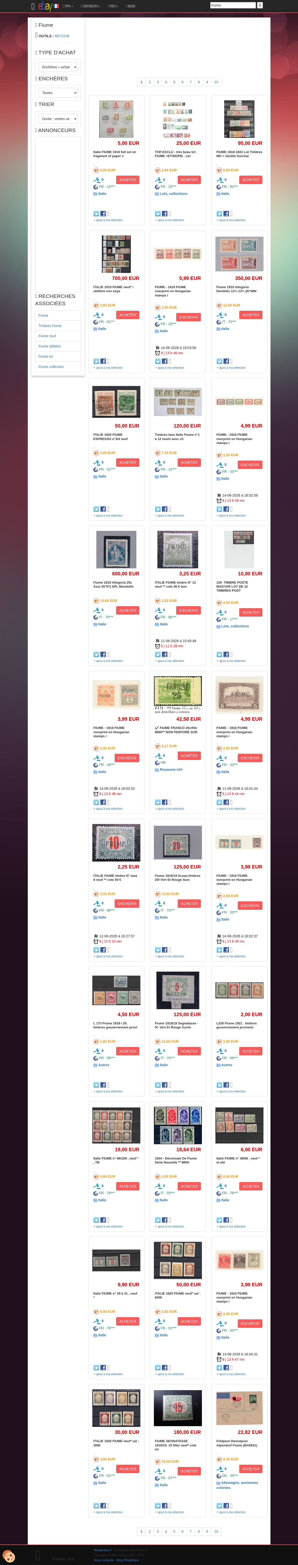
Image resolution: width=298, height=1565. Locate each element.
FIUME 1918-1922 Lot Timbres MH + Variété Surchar (239, 154)
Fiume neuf (47, 336)
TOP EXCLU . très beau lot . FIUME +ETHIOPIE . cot (176, 154)
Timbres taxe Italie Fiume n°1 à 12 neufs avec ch (177, 437)
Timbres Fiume (50, 326)
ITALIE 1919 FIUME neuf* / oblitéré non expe (113, 289)
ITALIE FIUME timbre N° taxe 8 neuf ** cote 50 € (115, 878)
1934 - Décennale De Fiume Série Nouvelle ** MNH (176, 1160)
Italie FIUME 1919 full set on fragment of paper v (114, 154)
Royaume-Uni (171, 769)
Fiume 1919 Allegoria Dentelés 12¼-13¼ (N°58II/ (236, 289)
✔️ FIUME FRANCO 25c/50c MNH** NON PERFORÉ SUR (176, 730)
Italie (102, 194)
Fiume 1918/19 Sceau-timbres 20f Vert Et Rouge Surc (177, 878)
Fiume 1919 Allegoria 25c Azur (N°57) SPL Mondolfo (113, 584)
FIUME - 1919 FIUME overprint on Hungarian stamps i (111, 732)
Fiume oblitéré (50, 346)
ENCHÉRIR (188, 317)
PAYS (113, 6)
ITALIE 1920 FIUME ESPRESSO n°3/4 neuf (110, 437)
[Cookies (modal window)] (9, 1556)
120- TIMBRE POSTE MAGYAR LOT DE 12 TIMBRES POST (232, 587)
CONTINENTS (90, 6)
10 (216, 82)
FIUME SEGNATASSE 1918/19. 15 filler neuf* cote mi (175, 1445)
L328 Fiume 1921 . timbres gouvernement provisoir (236, 1025)
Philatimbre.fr (103, 1550)
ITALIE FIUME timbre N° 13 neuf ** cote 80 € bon (175, 584)
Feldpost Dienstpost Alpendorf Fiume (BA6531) (236, 1443)
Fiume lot (46, 356)
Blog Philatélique (128, 1560)
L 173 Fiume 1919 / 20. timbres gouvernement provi (115, 1025)
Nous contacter (104, 1560)
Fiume (43, 315)
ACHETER (127, 180)
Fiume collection (51, 367)
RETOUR (62, 36)
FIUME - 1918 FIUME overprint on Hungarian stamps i (173, 291)
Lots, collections (173, 194)
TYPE (68, 6)
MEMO (130, 6)
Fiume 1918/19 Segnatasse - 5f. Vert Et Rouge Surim (176, 1025)
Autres (103, 1065)
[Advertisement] (58, 215)
